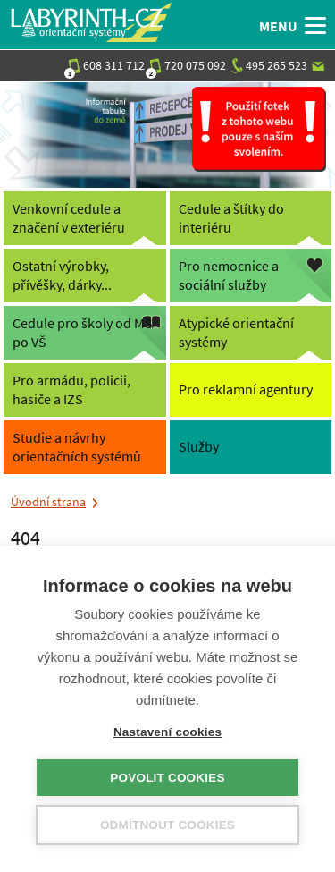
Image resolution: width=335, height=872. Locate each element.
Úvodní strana (48, 502)
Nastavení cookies (167, 732)
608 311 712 (106, 65)
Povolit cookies (167, 777)
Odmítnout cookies (167, 825)
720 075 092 (187, 65)
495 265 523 (268, 65)
